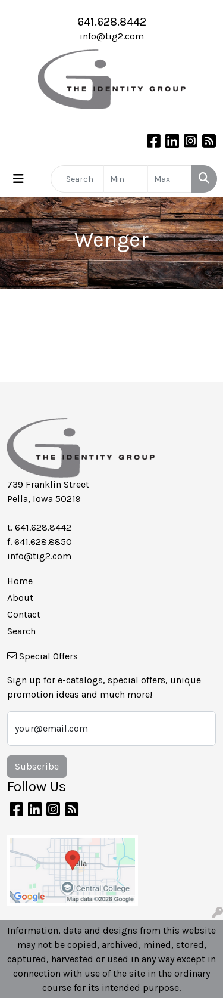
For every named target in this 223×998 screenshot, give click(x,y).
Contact (23, 614)
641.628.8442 (111, 22)
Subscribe (37, 766)
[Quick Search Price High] (169, 179)
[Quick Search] (77, 179)
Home (20, 581)
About (20, 597)
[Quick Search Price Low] (125, 179)
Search (21, 631)
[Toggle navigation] (18, 179)
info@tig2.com (112, 36)
